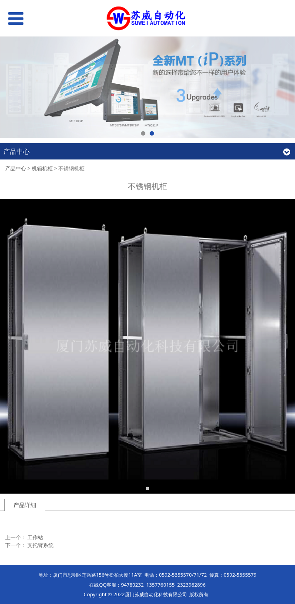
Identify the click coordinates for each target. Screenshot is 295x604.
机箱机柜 (42, 168)
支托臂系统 (40, 545)
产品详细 (24, 505)
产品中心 (15, 168)
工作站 (35, 537)
